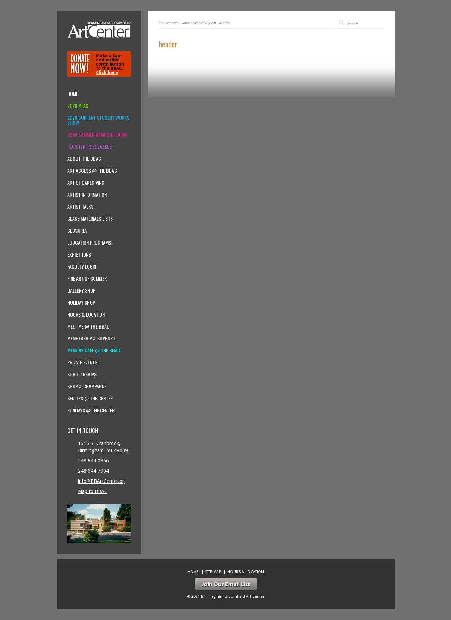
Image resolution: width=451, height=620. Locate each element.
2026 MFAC (77, 105)
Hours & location (86, 314)
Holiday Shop (81, 302)
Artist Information (87, 194)
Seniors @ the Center (90, 398)
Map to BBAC (92, 491)
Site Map (213, 572)
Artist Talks (80, 206)
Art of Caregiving (85, 182)
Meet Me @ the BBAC (88, 326)
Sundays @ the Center (91, 410)
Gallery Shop (81, 290)
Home (185, 22)
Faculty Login (81, 266)
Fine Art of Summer (87, 278)
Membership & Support (91, 338)
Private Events (82, 362)
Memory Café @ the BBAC (93, 350)
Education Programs (89, 242)
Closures (77, 230)
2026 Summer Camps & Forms (97, 134)
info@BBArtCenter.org (102, 481)
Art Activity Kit (204, 22)
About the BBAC (84, 158)
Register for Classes (89, 146)
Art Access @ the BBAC (92, 170)
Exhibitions (79, 254)
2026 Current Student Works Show (98, 120)
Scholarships (82, 374)
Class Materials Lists (90, 218)
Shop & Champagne (86, 386)
